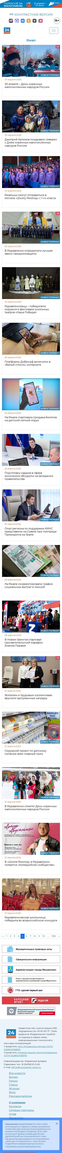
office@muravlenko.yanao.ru (26, 1067)
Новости (46, 75)
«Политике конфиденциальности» (23, 1146)
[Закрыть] (56, 1123)
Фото (12, 1092)
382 (54, 936)
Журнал (14, 1088)
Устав (12, 1114)
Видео (13, 1077)
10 (43, 936)
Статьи (13, 1084)
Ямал (56, 75)
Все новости (17, 1073)
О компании (17, 1102)
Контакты (15, 1106)
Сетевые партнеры (21, 1110)
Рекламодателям (20, 1096)
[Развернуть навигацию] (53, 30)
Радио (13, 1080)
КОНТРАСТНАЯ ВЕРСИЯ (31, 14)
